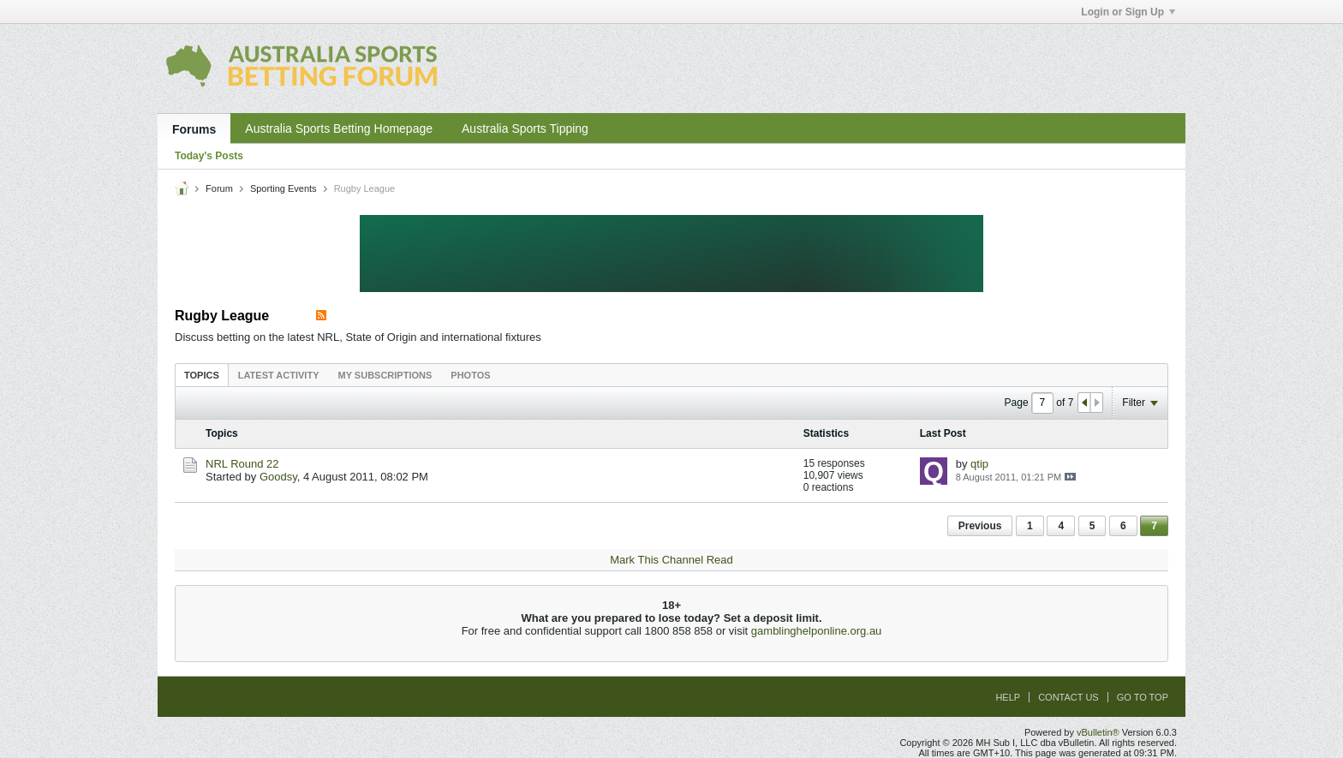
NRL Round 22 (242, 463)
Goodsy (278, 476)
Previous (980, 526)
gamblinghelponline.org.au (816, 630)
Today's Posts (209, 156)
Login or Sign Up (1128, 12)
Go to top (1142, 697)
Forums (194, 129)
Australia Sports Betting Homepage (339, 128)
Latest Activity (278, 375)
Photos (470, 375)
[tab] (202, 374)
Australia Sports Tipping (525, 128)
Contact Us (1068, 697)
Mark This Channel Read (671, 559)
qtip (979, 463)
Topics (201, 375)
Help (1007, 697)
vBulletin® (1098, 732)
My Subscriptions (385, 375)
